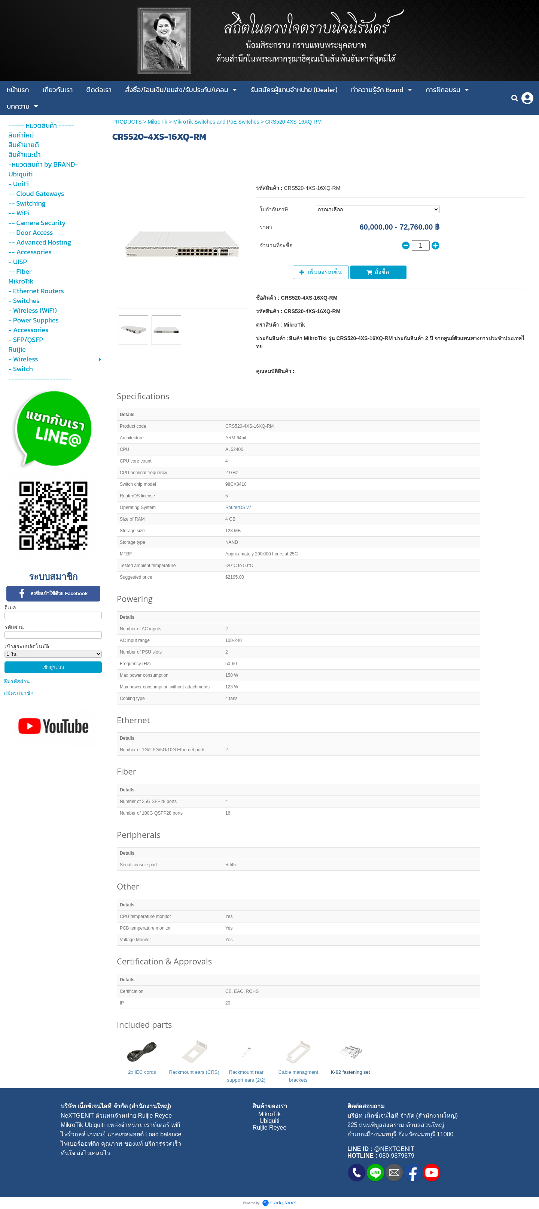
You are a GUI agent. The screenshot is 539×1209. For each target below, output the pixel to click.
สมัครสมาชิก (18, 693)
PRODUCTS (127, 122)
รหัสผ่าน (14, 627)
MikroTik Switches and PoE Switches (216, 122)
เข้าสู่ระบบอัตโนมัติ (26, 646)
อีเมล (10, 607)
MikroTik (157, 122)
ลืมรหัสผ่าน (17, 681)
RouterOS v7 (238, 507)
